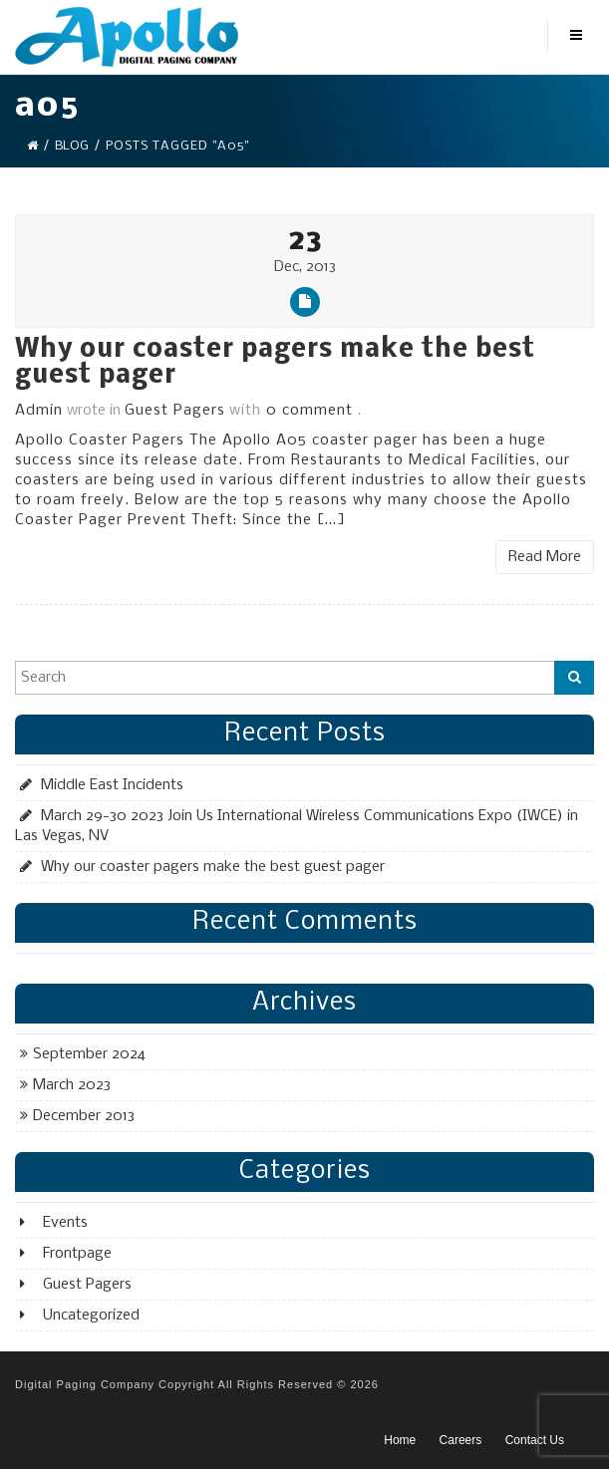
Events (65, 1223)
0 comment (309, 411)
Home (400, 1440)
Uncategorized (91, 1315)
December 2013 (84, 1116)
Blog (72, 146)
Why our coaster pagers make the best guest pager (275, 363)
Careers (461, 1440)
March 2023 (72, 1085)
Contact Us (534, 1440)
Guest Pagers (175, 411)
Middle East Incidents (112, 785)
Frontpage (77, 1254)
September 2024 (89, 1054)
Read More (544, 557)
